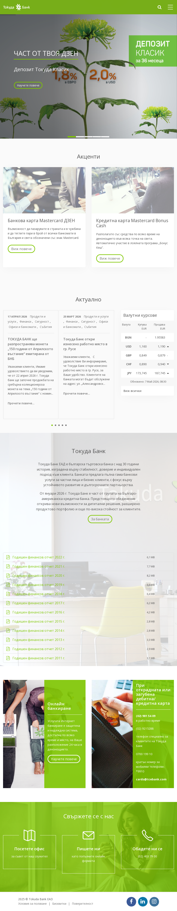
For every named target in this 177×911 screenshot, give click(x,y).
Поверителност (82, 903)
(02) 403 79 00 (147, 856)
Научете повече (28, 77)
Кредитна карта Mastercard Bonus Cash (132, 223)
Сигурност (42, 321)
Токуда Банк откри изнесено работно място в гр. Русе (85, 344)
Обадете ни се (147, 848)
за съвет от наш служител (29, 856)
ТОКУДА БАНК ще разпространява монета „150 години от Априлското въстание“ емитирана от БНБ (30, 349)
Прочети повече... (21, 403)
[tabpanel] (31, 364)
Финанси (26, 321)
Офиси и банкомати (23, 327)
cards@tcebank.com (151, 779)
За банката (100, 519)
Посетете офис (29, 848)
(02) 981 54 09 (145, 716)
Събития (46, 327)
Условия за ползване (32, 903)
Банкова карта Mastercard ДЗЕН (41, 220)
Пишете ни (88, 848)
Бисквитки (59, 903)
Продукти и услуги (96, 316)
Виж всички (132, 391)
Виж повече (21, 248)
